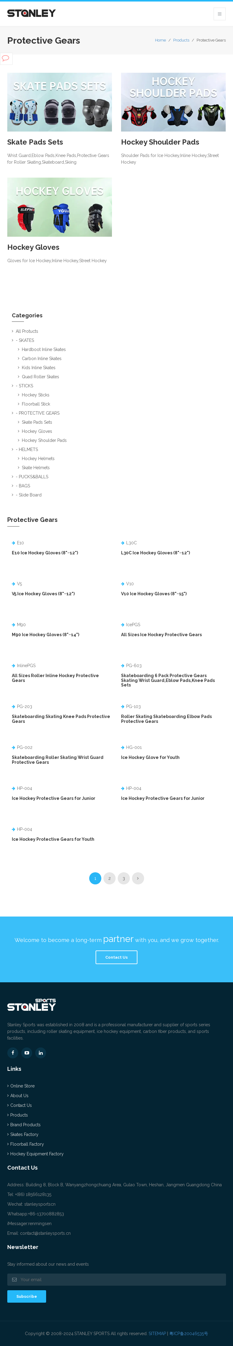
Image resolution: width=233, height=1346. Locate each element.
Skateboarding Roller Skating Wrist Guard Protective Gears (57, 759)
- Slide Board (29, 495)
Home (160, 40)
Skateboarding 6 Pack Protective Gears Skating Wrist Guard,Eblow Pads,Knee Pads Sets (168, 680)
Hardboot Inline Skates (44, 349)
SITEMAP (157, 1333)
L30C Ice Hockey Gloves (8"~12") (155, 552)
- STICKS (24, 385)
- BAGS (23, 485)
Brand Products (25, 1124)
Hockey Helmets (38, 458)
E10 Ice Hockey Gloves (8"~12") (45, 552)
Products (181, 40)
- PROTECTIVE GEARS (37, 413)
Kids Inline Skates (39, 367)
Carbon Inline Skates (42, 358)
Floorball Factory (27, 1144)
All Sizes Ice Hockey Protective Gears (161, 634)
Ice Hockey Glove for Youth (150, 757)
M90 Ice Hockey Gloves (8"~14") (45, 634)
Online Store (22, 1086)
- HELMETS (27, 449)
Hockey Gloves (33, 247)
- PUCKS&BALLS (32, 476)
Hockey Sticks (35, 394)
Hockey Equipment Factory (37, 1153)
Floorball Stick (36, 404)
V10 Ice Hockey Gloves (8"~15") (154, 593)
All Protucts (27, 331)
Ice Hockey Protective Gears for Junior (53, 798)
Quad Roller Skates (40, 376)
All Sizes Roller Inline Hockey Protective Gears (55, 678)
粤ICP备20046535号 (188, 1333)
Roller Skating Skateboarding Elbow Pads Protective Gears (166, 718)
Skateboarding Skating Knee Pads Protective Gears (61, 718)
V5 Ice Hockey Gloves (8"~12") (43, 593)
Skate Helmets (36, 467)
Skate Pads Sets (35, 142)
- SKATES (25, 340)
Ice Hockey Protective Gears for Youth (53, 839)
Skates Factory (24, 1134)
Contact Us (116, 957)
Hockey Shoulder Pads (160, 142)
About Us (19, 1095)
